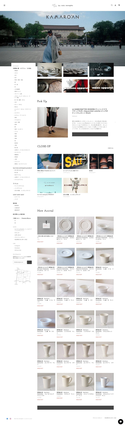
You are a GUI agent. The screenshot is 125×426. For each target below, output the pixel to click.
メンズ (16, 199)
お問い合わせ (18, 235)
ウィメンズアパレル (19, 185)
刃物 (16, 145)
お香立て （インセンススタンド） (23, 150)
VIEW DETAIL (90, 134)
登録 (29, 262)
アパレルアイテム (19, 179)
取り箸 (16, 147)
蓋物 (16, 136)
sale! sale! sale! (18, 194)
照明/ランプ (18, 91)
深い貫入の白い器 (19, 170)
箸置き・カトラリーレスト (21, 163)
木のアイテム (18, 174)
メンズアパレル (18, 188)
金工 (16, 77)
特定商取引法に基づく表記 (21, 239)
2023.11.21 (40, 172)
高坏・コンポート (19, 129)
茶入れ (16, 106)
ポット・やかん (18, 104)
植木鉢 (91, 170)
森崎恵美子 (17, 210)
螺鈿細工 (17, 154)
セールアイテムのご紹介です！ (71, 170)
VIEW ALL (110, 148)
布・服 (16, 84)
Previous (4, 38)
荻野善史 (17, 205)
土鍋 (16, 159)
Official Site (18, 250)
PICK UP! (17, 232)
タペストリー (18, 152)
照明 (16, 117)
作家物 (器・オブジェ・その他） (22, 68)
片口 (16, 102)
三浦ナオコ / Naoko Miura (22, 218)
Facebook (17, 248)
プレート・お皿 (18, 93)
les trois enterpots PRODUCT (45, 194)
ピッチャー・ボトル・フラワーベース (23, 110)
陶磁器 (16, 70)
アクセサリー (18, 119)
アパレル (15, 183)
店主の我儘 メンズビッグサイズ (71, 194)
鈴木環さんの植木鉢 (19, 214)
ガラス (16, 73)
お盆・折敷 (17, 122)
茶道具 (16, 156)
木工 (16, 75)
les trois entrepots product (22, 168)
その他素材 (17, 89)
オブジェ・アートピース (20, 115)
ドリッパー (17, 161)
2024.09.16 (92, 172)
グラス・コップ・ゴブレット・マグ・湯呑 (22, 97)
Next (121, 38)
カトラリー (17, 112)
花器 (16, 133)
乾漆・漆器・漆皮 (19, 79)
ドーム (16, 131)
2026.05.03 (66, 172)
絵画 (16, 124)
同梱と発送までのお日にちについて (46, 170)
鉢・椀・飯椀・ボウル (20, 100)
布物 (16, 138)
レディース (17, 196)
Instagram (17, 245)
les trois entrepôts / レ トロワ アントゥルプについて (23, 230)
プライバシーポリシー (20, 237)
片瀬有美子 (17, 207)
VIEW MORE (75, 407)
